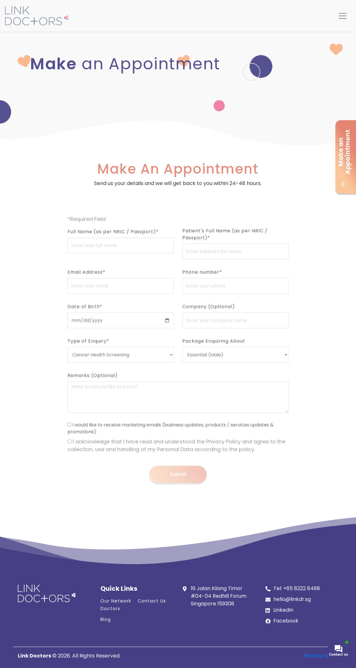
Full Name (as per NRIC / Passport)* (126, 257)
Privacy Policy (321, 655)
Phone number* (197, 289)
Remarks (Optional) (110, 371)
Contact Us (152, 601)
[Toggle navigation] (342, 16)
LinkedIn (283, 610)
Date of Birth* (104, 317)
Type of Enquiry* (107, 344)
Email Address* (105, 289)
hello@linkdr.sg (292, 599)
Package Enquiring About (206, 344)
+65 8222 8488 (301, 588)
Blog (105, 619)
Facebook (285, 620)
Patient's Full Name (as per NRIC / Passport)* (215, 260)
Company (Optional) (202, 317)
